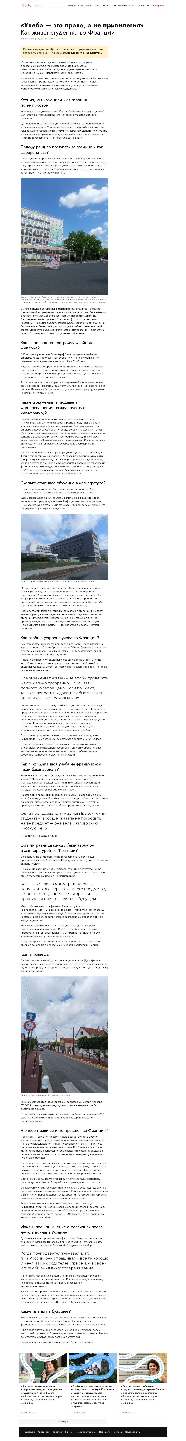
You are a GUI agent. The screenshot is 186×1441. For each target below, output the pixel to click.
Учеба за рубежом (137, 6)
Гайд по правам (120, 6)
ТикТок (97, 6)
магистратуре (29, 114)
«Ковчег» (26, 78)
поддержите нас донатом (84, 52)
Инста (80, 6)
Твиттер (88, 6)
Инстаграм (43, 1432)
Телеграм (71, 6)
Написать (104, 1432)
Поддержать (132, 1432)
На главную (63, 1422)
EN (148, 6)
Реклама (117, 1432)
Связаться (106, 6)
